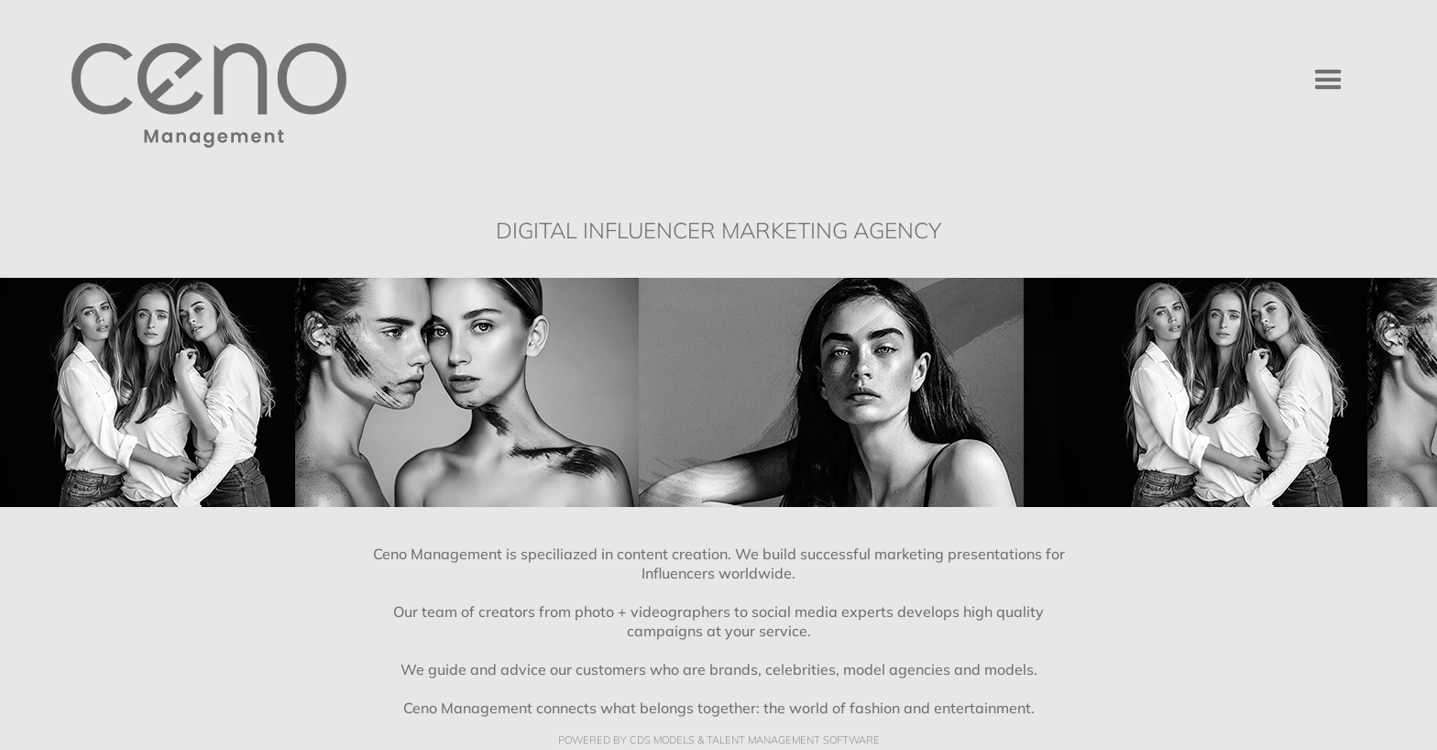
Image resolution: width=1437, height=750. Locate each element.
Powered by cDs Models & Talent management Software (719, 740)
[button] (1328, 80)
